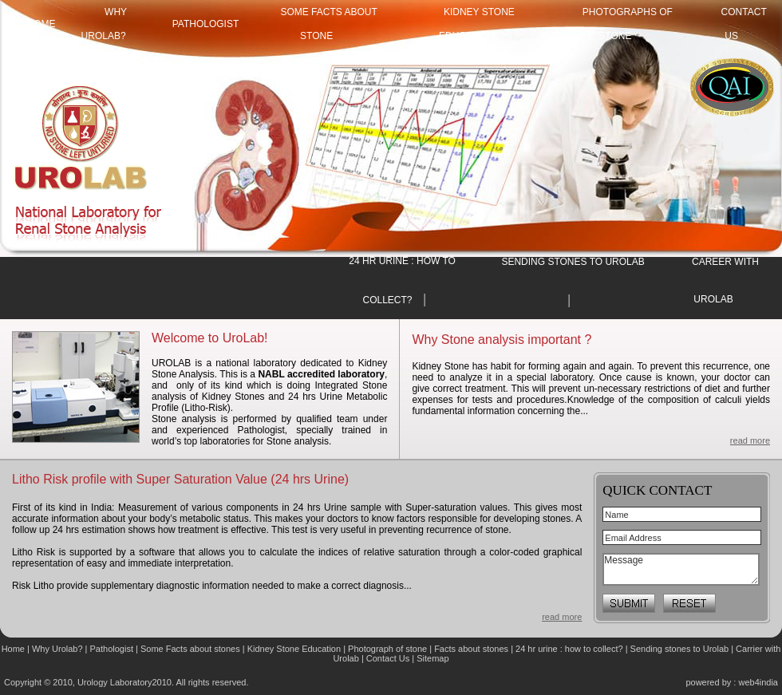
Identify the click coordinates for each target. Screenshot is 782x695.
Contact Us (389, 658)
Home (14, 649)
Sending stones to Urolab (679, 649)
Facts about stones (471, 649)
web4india (758, 682)
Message (681, 569)
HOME (41, 24)
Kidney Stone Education (294, 649)
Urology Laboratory (114, 682)
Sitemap (432, 658)
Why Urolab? (57, 649)
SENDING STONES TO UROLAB (572, 261)
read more (750, 440)
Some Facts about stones (190, 649)
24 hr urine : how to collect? (569, 649)
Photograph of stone (387, 649)
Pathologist (205, 24)
